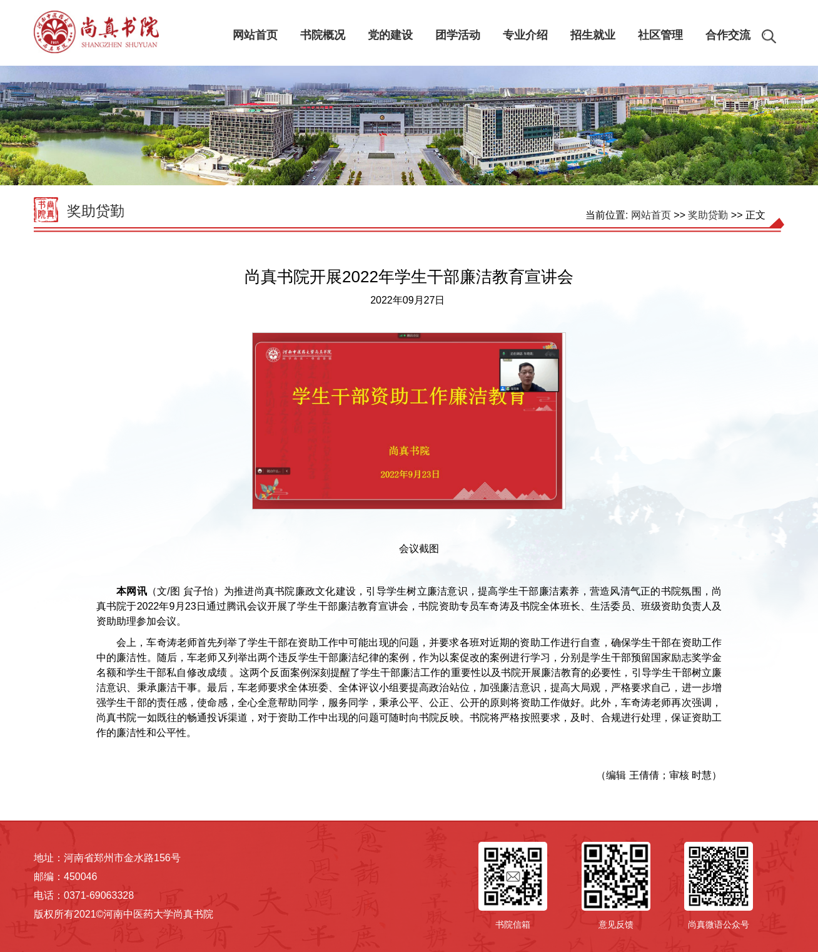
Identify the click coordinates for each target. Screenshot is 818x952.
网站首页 (651, 215)
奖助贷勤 (95, 211)
